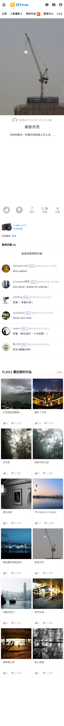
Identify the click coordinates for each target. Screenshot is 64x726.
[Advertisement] (32, 172)
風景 (14, 236)
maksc (16, 328)
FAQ (59, 13)
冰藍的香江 (9, 612)
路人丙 (16, 344)
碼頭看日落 (9, 634)
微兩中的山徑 (41, 462)
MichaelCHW (20, 265)
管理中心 (49, 13)
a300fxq (17, 297)
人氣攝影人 (16, 13)
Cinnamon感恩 (21, 281)
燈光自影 (7, 512)
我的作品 (33, 14)
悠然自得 (39, 612)
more (59, 372)
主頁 (4, 13)
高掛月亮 (39, 562)
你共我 (6, 462)
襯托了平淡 (40, 412)
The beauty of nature (45, 512)
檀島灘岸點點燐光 (12, 562)
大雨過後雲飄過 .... (13, 412)
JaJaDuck (18, 312)
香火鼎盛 (39, 634)
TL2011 (19, 120)
